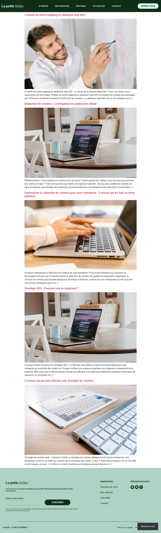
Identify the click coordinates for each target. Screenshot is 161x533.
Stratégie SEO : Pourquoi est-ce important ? (52, 288)
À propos (43, 6)
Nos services (62, 6)
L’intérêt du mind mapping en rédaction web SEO (55, 15)
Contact (116, 6)
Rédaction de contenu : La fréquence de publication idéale (61, 103)
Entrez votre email (14, 498)
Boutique (81, 6)
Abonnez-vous (148, 526)
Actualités (99, 6)
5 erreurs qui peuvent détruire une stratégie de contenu (59, 380)
